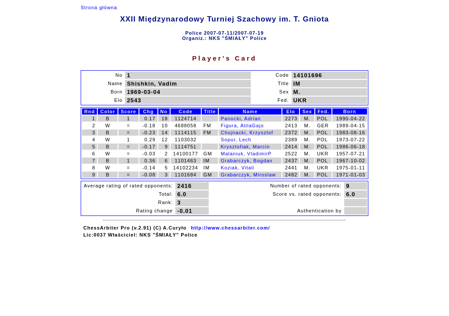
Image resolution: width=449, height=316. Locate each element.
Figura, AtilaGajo (242, 125)
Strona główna (99, 7)
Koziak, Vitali (237, 167)
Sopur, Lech (236, 139)
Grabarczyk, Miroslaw (248, 174)
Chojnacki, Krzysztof (247, 132)
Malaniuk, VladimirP (246, 153)
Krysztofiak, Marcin (245, 146)
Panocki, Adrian (240, 118)
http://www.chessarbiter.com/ (230, 227)
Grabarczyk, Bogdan (246, 160)
